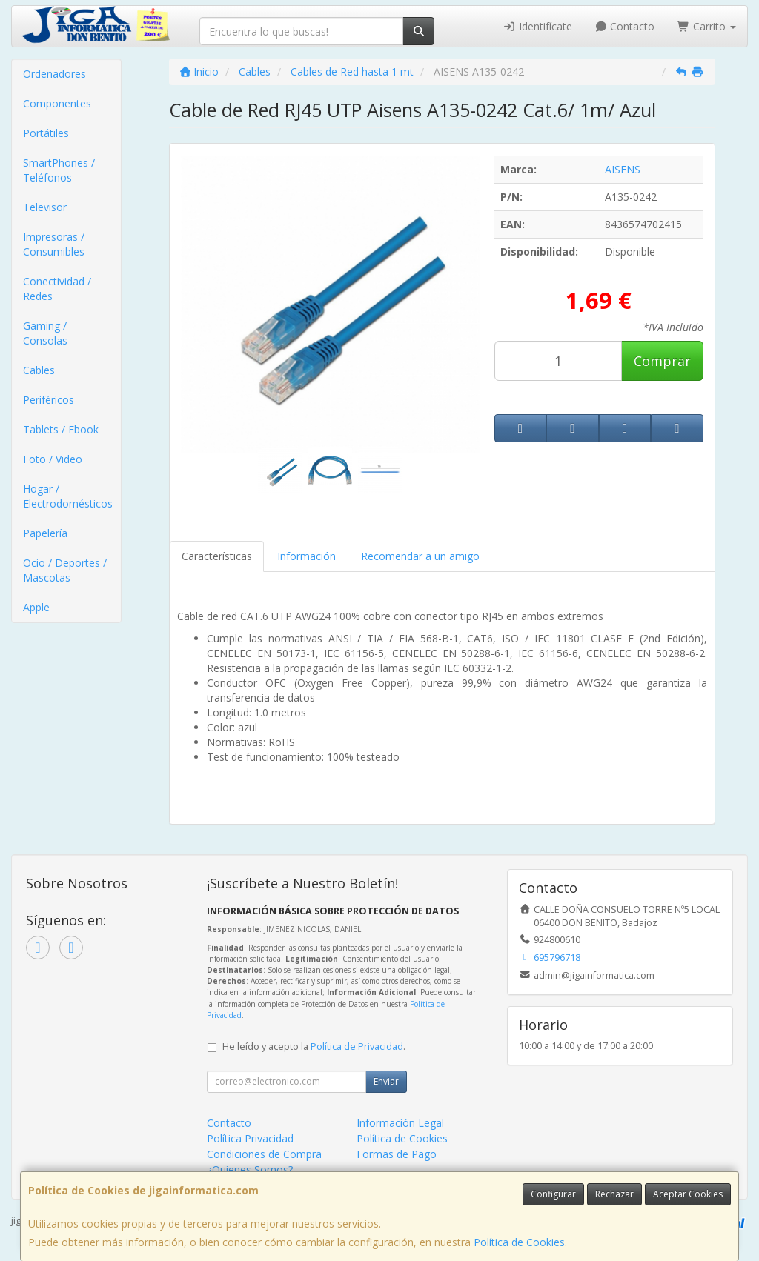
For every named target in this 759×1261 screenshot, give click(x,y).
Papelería (45, 533)
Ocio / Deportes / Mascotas (65, 570)
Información (306, 556)
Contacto (624, 26)
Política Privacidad (250, 1138)
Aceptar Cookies (688, 1194)
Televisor (45, 207)
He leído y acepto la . (313, 1046)
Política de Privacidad (357, 1046)
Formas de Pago (397, 1154)
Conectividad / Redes (57, 288)
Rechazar (614, 1194)
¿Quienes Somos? (250, 1169)
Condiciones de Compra (264, 1154)
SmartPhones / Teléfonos (59, 170)
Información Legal (400, 1123)
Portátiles (46, 133)
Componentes (57, 103)
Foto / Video (52, 459)
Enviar (386, 1081)
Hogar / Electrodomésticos (68, 496)
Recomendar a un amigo (420, 556)
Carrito (706, 26)
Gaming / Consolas (45, 333)
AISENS (622, 169)
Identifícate (537, 26)
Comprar (662, 361)
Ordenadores (54, 74)
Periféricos (48, 400)
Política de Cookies (519, 1242)
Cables (39, 370)
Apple (36, 607)
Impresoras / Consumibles (53, 244)
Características (217, 556)
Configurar (553, 1194)
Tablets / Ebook (61, 429)
